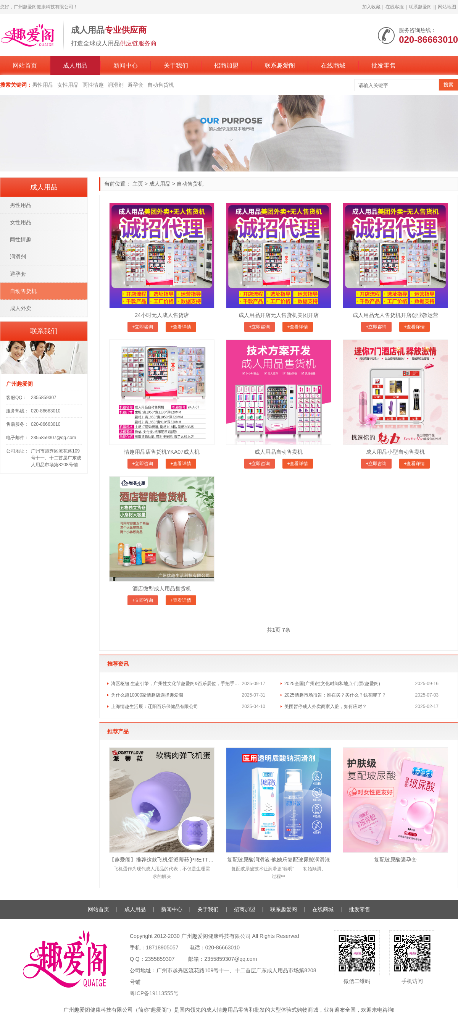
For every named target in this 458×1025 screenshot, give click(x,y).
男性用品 (42, 85)
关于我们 (176, 65)
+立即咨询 (142, 327)
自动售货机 (160, 85)
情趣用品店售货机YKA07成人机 (162, 452)
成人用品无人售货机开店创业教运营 (395, 315)
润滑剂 (116, 85)
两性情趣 (93, 85)
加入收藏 (371, 7)
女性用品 (68, 85)
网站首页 (25, 65)
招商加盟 (226, 65)
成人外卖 (20, 308)
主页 (137, 184)
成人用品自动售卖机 (279, 452)
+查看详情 (180, 327)
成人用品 (75, 65)
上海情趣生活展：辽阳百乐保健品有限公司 (154, 706)
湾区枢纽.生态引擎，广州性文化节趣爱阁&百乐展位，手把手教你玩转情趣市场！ (176, 683)
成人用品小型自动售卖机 (395, 452)
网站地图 (447, 7)
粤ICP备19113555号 (154, 993)
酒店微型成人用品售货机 (161, 588)
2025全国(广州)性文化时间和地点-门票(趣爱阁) (332, 683)
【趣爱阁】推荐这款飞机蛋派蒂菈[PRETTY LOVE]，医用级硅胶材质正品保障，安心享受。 (161, 860)
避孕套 (135, 85)
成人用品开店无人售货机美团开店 (279, 315)
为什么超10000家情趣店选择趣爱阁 (147, 695)
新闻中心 (125, 65)
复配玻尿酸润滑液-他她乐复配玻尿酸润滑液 (279, 860)
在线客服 (394, 7)
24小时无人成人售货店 (162, 315)
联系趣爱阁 (420, 7)
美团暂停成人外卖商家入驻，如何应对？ (325, 706)
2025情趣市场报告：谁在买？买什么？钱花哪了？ (335, 695)
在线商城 (333, 65)
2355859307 (43, 397)
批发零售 (383, 65)
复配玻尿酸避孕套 (395, 860)
